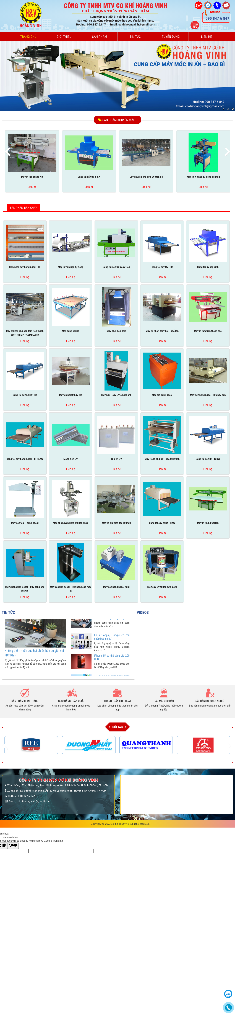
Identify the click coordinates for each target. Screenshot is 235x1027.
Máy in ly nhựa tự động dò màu (203, 176)
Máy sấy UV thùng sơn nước (162, 587)
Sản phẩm (99, 36)
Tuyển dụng (171, 36)
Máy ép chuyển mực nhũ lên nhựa (70, 523)
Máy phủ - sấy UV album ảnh (116, 395)
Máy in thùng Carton (208, 523)
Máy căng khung (70, 331)
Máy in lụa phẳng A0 (32, 176)
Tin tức (135, 36)
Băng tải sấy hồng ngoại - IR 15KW (24, 459)
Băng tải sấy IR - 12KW (208, 459)
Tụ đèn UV (116, 459)
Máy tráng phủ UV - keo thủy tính (162, 459)
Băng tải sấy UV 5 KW (89, 176)
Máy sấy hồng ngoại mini (116, 587)
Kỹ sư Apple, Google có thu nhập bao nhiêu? (112, 641)
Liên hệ (206, 36)
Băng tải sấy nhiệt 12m (25, 395)
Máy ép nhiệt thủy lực (70, 395)
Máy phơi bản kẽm (116, 331)
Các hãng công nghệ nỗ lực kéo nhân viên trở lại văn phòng (112, 621)
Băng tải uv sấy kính (207, 267)
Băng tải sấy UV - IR (162, 267)
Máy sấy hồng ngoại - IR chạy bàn (208, 395)
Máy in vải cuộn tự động (70, 267)
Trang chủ (28, 36)
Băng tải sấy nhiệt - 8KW (162, 523)
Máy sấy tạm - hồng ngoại (25, 523)
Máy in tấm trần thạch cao (208, 331)
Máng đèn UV (70, 459)
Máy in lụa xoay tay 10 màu (116, 523)
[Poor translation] (13, 846)
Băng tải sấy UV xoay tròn (116, 267)
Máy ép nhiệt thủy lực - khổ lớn (162, 331)
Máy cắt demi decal (162, 395)
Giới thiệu (64, 36)
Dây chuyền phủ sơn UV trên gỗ (146, 176)
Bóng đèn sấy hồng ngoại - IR (25, 267)
